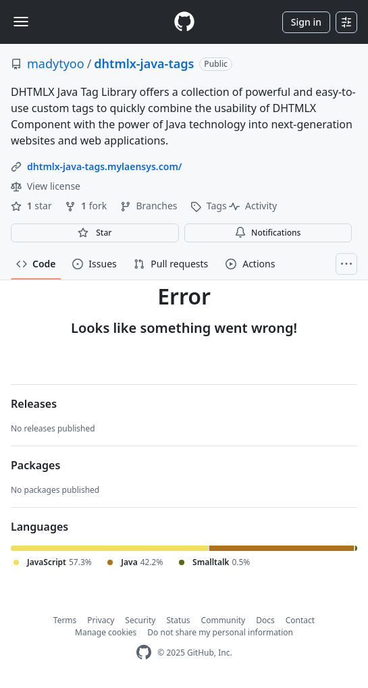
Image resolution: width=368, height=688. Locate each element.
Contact (300, 620)
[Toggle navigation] (21, 21)
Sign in (306, 22)
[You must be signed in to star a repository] (95, 232)
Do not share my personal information (220, 632)
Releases (34, 403)
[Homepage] (184, 22)
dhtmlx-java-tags (144, 63)
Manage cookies (105, 632)
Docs (265, 620)
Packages (35, 465)
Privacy (100, 620)
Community (223, 620)
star (32, 205)
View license (45, 186)
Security (140, 620)
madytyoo (55, 63)
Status (178, 620)
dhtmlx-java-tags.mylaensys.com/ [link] (104, 166)
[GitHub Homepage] (144, 652)
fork (87, 205)
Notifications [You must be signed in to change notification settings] (267, 232)
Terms (65, 620)
